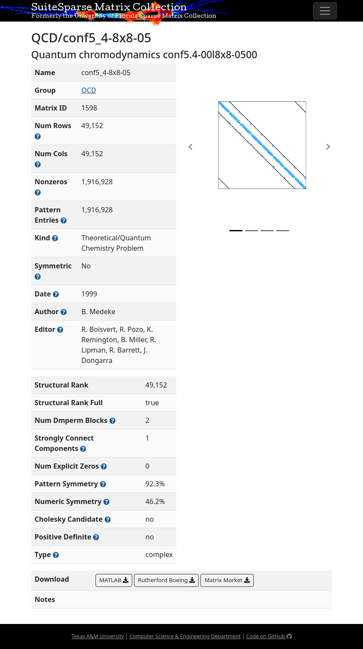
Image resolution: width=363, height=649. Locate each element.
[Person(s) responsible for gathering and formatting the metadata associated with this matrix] (60, 329)
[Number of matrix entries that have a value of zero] (104, 466)
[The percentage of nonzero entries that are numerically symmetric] (106, 502)
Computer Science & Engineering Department (184, 636)
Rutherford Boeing (166, 580)
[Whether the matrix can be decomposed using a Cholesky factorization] (108, 519)
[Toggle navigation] (325, 10)
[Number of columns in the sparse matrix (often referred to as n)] (38, 164)
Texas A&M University (97, 636)
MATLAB (113, 580)
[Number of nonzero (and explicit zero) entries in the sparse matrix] (63, 220)
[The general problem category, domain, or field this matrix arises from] (55, 238)
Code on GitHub (269, 636)
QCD (88, 90)
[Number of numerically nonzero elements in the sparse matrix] (38, 192)
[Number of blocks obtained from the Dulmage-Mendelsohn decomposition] (112, 420)
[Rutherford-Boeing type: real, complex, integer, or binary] (56, 555)
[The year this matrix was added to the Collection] (56, 294)
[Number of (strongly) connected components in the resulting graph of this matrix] (83, 448)
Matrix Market (226, 580)
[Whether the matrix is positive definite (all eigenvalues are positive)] (96, 537)
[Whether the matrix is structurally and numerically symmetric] (38, 276)
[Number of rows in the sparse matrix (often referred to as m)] (38, 136)
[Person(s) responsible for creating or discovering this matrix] (63, 312)
